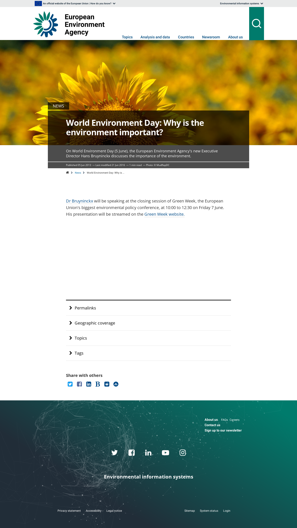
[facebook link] (131, 453)
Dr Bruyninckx (79, 201)
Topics (127, 37)
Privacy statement (69, 510)
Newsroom (211, 37)
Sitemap (189, 510)
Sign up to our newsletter (223, 430)
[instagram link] (183, 453)
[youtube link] (165, 453)
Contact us (212, 425)
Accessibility (93, 510)
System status (209, 510)
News (78, 172)
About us (235, 37)
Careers (234, 419)
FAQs (224, 419)
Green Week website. (164, 214)
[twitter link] (114, 453)
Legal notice (114, 510)
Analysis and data (155, 37)
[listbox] (74, 3)
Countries (186, 37)
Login (226, 510)
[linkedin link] (148, 453)
